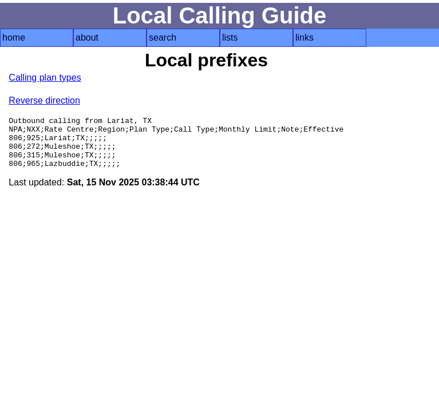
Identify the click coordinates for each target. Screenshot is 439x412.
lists (230, 37)
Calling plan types (45, 77)
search (162, 37)
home (13, 37)
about (87, 37)
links (304, 37)
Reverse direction (44, 100)
